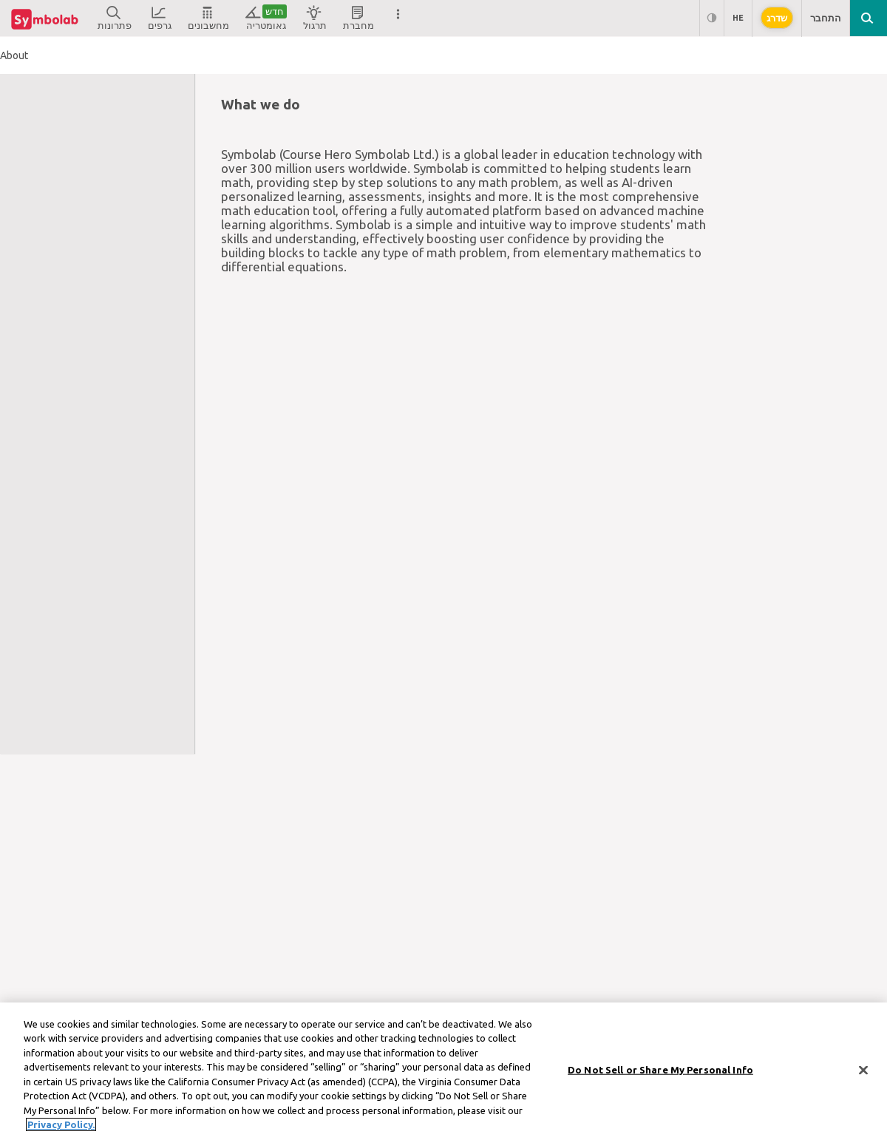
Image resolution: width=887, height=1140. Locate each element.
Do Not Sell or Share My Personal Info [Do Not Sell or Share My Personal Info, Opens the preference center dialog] (660, 1076)
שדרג (777, 18)
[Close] (863, 1076)
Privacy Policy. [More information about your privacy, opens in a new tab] (61, 1131)
